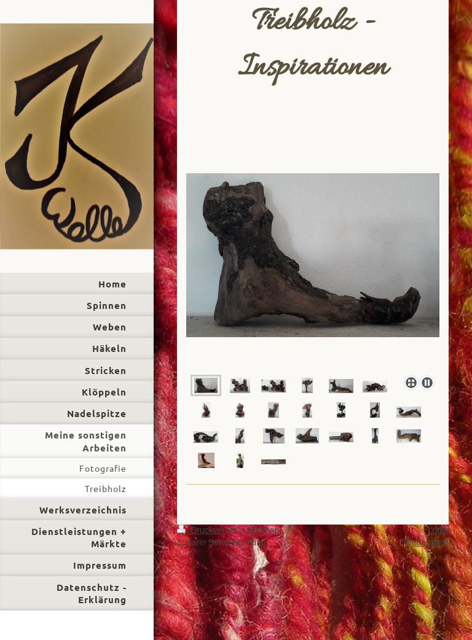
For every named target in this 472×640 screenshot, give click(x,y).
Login (438, 530)
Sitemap (263, 530)
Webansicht (426, 542)
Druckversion (210, 530)
